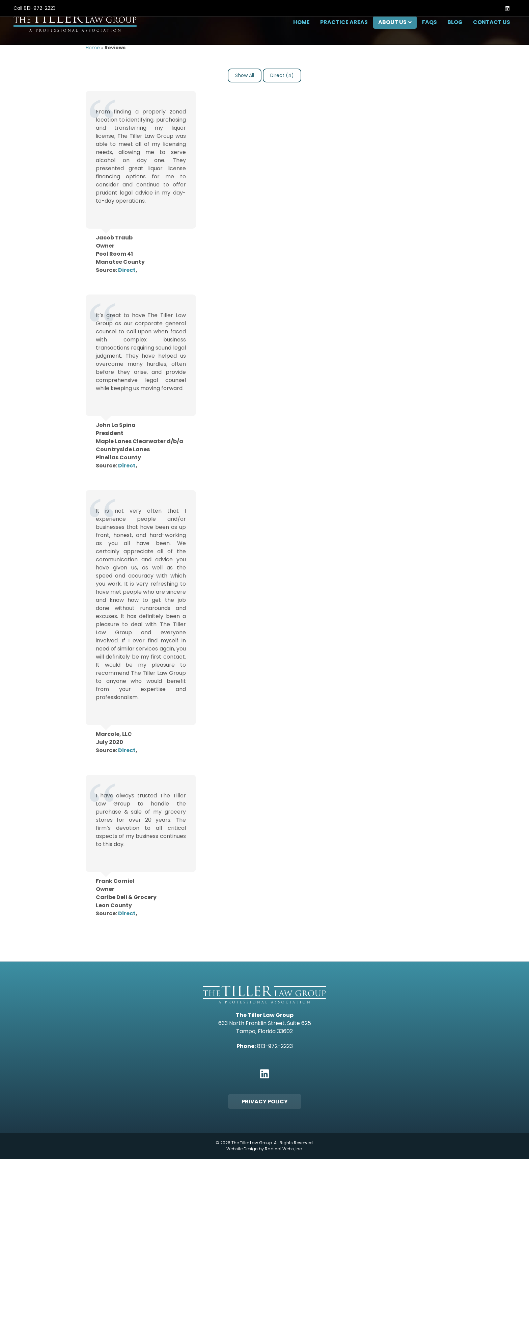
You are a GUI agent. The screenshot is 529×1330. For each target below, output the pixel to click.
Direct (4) (282, 136)
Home (301, 39)
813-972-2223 (40, 8)
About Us (392, 39)
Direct (127, 331)
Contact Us (491, 39)
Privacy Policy (265, 1163)
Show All (244, 136)
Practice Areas (344, 39)
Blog (455, 39)
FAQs (429, 39)
